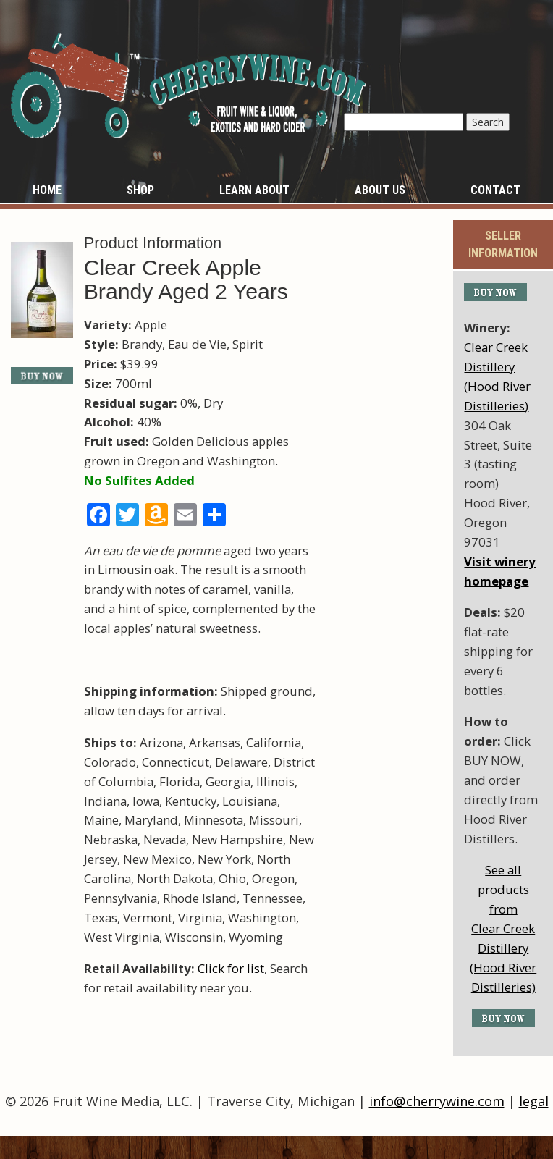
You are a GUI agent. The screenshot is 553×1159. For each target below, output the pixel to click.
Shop (140, 190)
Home (47, 190)
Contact (495, 190)
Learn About (254, 190)
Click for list (231, 968)
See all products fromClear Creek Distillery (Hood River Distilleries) (503, 928)
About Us (380, 190)
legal (534, 1101)
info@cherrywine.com (437, 1101)
